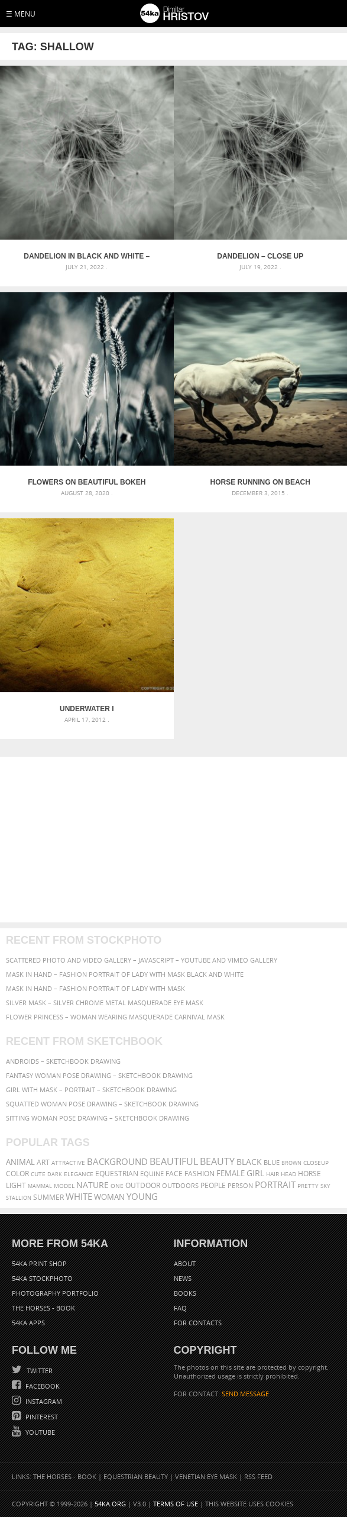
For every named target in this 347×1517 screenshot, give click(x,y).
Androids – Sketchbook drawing (63, 1061)
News (183, 1278)
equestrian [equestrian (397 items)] (116, 1173)
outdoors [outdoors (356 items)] (180, 1186)
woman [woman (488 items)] (109, 1197)
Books (185, 1293)
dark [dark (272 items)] (54, 1174)
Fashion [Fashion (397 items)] (199, 1173)
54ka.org (110, 1503)
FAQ (180, 1307)
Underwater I (87, 709)
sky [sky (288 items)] (325, 1186)
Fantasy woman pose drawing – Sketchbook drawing (99, 1075)
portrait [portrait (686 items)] (275, 1184)
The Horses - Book (43, 1307)
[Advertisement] (173, 839)
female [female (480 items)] (230, 1174)
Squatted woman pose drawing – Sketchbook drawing (102, 1103)
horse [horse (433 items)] (309, 1174)
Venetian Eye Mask (206, 1476)
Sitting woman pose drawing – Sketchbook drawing (97, 1117)
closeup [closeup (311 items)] (316, 1162)
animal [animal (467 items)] (20, 1162)
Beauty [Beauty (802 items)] (217, 1161)
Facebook (42, 1386)
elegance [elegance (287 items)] (78, 1174)
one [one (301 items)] (117, 1186)
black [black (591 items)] (249, 1161)
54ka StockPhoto (42, 1278)
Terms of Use (175, 1503)
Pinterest (41, 1416)
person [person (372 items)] (240, 1185)
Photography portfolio (55, 1293)
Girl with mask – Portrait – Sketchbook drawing (91, 1089)
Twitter (39, 1370)
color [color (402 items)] (17, 1173)
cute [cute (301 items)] (38, 1174)
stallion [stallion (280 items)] (18, 1198)
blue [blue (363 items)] (272, 1162)
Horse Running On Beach (260, 482)
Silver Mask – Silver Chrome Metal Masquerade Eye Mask (104, 1002)
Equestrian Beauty (135, 1476)
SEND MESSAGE (245, 1393)
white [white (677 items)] (79, 1196)
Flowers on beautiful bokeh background (86, 482)
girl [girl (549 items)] (255, 1173)
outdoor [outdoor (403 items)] (142, 1185)
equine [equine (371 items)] (152, 1173)
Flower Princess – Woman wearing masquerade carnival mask (115, 1016)
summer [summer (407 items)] (48, 1197)
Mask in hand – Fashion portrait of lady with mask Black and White (125, 974)
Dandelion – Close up (260, 256)
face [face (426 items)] (174, 1173)
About (185, 1263)
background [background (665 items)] (117, 1161)
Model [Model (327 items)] (64, 1186)
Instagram (43, 1401)
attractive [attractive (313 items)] (68, 1162)
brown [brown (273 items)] (291, 1163)
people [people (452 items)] (213, 1185)
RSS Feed (258, 1476)
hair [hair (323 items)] (272, 1174)
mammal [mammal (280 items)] (40, 1186)
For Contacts (198, 1322)
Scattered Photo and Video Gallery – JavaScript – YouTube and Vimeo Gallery (141, 960)
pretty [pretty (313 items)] (308, 1186)
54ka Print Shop (39, 1263)
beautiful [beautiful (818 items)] (174, 1161)
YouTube (39, 1432)
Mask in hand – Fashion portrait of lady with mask (95, 988)
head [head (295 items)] (288, 1174)
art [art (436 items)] (43, 1162)
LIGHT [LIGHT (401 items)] (16, 1185)
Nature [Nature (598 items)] (92, 1184)
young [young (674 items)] (142, 1196)
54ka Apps (28, 1322)
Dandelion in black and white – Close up (87, 256)
